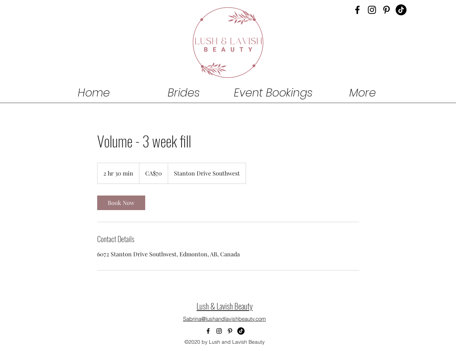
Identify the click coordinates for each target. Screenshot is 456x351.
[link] (121, 203)
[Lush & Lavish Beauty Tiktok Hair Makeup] (401, 9)
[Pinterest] (386, 9)
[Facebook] (357, 9)
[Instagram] (371, 9)
